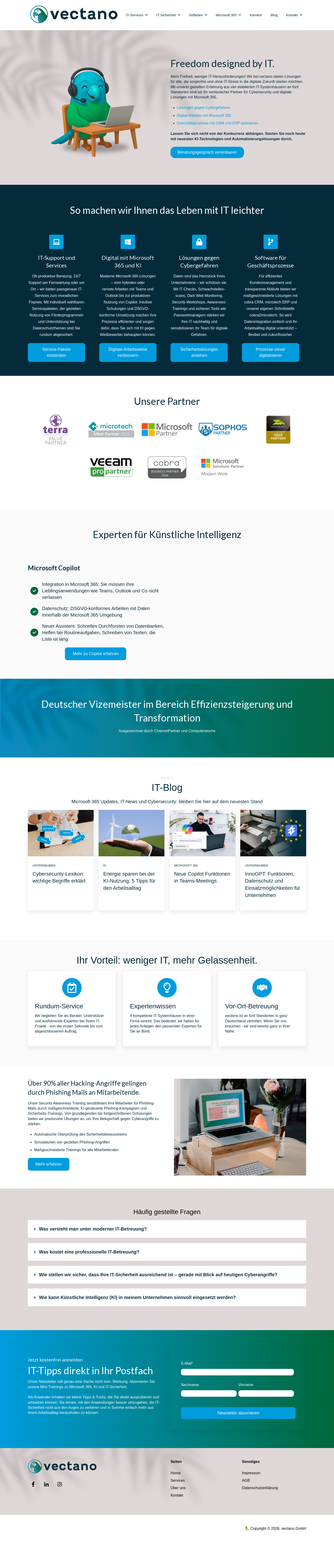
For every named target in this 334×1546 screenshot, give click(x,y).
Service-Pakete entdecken (56, 352)
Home (175, 1473)
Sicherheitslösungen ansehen (199, 352)
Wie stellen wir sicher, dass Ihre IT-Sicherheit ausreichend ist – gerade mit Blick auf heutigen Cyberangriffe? (158, 1274)
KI (104, 865)
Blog (274, 15)
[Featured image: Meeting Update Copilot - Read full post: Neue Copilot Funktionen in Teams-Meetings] (202, 833)
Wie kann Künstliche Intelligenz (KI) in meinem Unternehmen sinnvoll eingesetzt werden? (137, 1297)
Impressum (251, 1473)
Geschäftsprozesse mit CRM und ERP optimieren (217, 123)
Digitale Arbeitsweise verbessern (128, 352)
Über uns (178, 1488)
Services (177, 1480)
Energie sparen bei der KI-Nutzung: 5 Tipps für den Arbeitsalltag (129, 881)
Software (196, 15)
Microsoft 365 (226, 15)
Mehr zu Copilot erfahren (96, 653)
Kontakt (292, 15)
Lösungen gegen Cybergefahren (203, 108)
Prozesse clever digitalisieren (270, 352)
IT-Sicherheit (166, 15)
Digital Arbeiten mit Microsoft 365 (204, 115)
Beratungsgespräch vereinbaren (207, 152)
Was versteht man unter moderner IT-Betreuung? (93, 1228)
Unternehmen (44, 865)
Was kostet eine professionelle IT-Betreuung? (89, 1251)
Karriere (256, 15)
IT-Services (134, 15)
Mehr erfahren (48, 1164)
